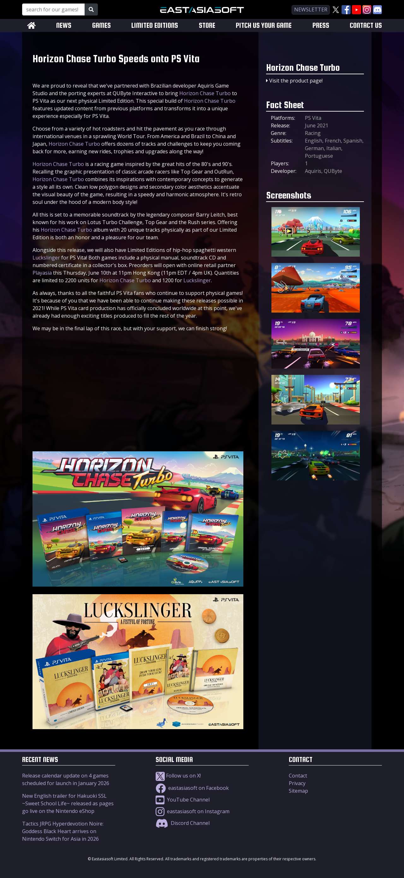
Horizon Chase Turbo (205, 93)
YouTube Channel (183, 799)
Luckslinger (46, 257)
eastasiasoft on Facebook (192, 787)
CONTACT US (366, 25)
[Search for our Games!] (53, 9)
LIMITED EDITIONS (154, 25)
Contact (298, 775)
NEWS (63, 25)
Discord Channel (183, 823)
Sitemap (298, 790)
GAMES (101, 25)
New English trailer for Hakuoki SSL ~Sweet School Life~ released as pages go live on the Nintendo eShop (68, 803)
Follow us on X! (178, 775)
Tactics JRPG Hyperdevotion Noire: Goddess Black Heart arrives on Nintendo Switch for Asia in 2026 (63, 831)
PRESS (320, 25)
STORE (207, 25)
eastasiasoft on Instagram (192, 811)
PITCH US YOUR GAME (264, 25)
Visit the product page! (296, 80)
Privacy (297, 783)
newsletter (310, 9)
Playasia (42, 272)
